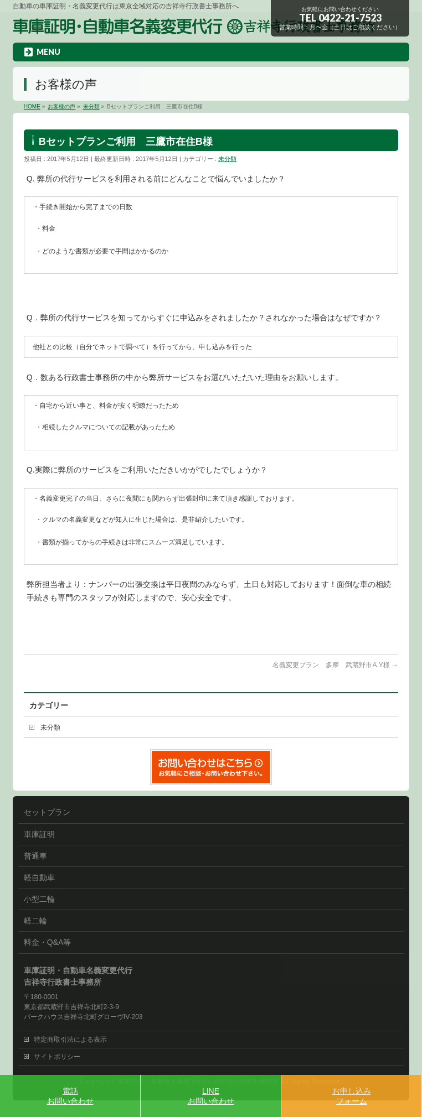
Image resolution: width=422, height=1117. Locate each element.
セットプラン (47, 812)
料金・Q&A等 (47, 942)
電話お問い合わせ (70, 1096)
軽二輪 (35, 920)
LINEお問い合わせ (211, 1096)
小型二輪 (39, 899)
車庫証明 (39, 834)
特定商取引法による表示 (70, 1039)
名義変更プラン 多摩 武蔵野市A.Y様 (335, 665)
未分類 (227, 158)
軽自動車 (39, 877)
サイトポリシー (57, 1057)
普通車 (35, 855)
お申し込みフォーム (351, 1096)
